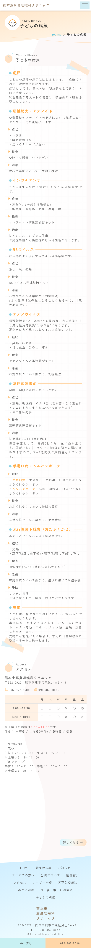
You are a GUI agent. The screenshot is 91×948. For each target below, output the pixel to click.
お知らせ (64, 867)
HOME (24, 867)
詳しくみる (71, 845)
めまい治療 (26, 890)
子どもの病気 (45, 897)
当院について (50, 875)
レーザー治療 (42, 882)
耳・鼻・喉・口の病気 (56, 890)
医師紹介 (72, 875)
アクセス (19, 882)
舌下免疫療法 (68, 882)
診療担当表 (43, 867)
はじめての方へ (23, 875)
